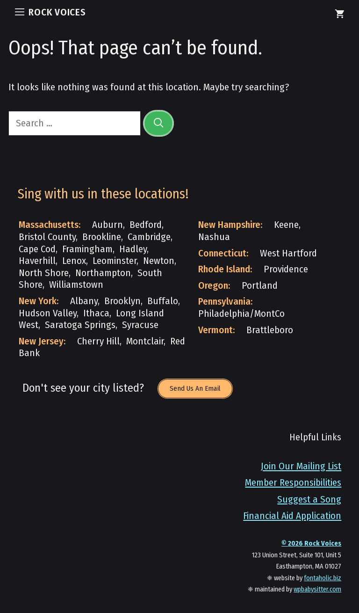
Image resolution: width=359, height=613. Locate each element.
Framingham (87, 249)
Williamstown (76, 285)
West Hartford (288, 253)
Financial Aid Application (292, 516)
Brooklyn (122, 301)
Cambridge (149, 237)
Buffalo (162, 301)
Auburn (107, 225)
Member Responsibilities (293, 483)
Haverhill (37, 261)
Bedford (145, 225)
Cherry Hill (98, 341)
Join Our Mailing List (301, 466)
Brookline (101, 237)
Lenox (74, 261)
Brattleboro (269, 330)
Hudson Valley (48, 313)
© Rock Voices (311, 543)
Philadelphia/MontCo (241, 314)
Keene (286, 225)
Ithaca (96, 313)
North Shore (44, 273)
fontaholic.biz (322, 578)
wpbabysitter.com (317, 589)
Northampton (103, 273)
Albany (84, 301)
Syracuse (140, 325)
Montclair (145, 341)
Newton (158, 261)
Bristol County (47, 237)
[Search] (158, 123)
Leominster (114, 261)
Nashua (214, 237)
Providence (286, 269)
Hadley (133, 249)
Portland (260, 286)
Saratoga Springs (80, 325)
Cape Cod (37, 249)
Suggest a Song (309, 499)
